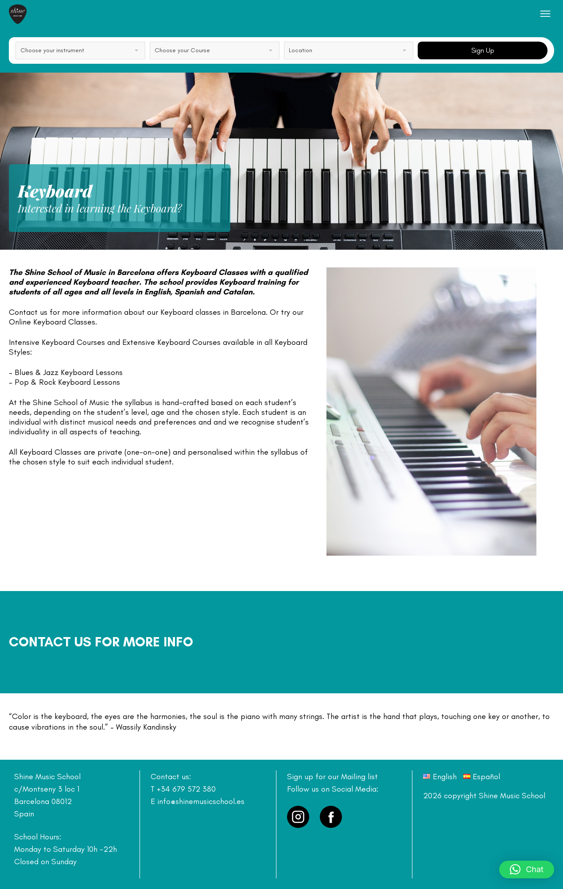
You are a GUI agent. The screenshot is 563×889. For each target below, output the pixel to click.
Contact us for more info (101, 642)
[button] (526, 869)
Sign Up (482, 50)
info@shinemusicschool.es (201, 801)
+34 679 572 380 (186, 789)
